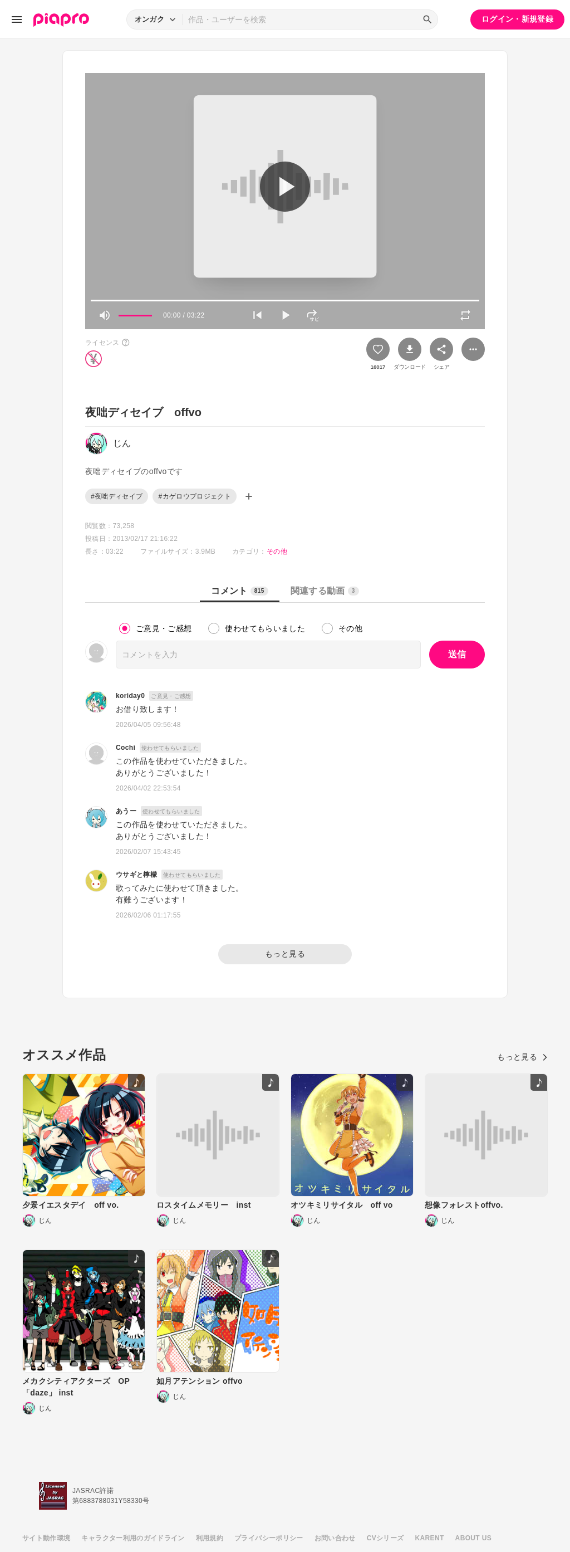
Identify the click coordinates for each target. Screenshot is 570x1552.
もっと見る (285, 953)
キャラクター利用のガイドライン (132, 1538)
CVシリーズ (385, 1538)
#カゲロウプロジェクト (194, 496)
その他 (277, 551)
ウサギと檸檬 (136, 875)
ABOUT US (473, 1538)
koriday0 (130, 696)
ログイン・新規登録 (517, 18)
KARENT (429, 1538)
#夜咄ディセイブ (116, 496)
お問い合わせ (335, 1538)
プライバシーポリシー (268, 1538)
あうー (126, 811)
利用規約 (209, 1538)
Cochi (125, 747)
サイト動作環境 (46, 1538)
